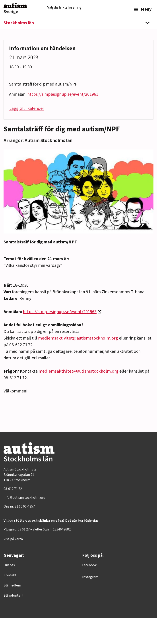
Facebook (89, 565)
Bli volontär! (13, 595)
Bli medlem (12, 585)
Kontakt (10, 575)
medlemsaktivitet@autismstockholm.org (78, 338)
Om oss (9, 565)
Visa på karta (13, 539)
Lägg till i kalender (26, 108)
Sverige (11, 12)
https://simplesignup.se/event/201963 (60, 312)
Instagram (90, 577)
